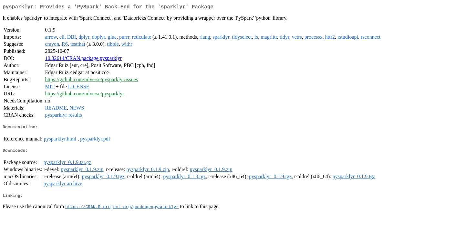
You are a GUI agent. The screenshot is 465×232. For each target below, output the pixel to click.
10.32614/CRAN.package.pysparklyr (83, 59)
